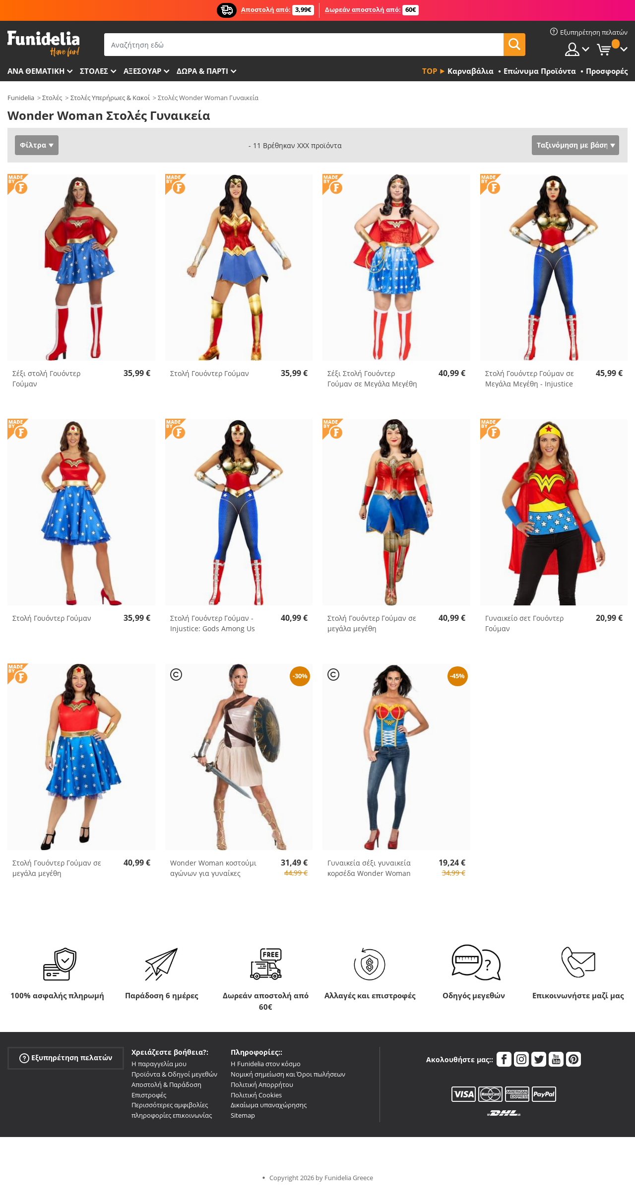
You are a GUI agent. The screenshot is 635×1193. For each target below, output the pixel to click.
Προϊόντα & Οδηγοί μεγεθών (174, 1074)
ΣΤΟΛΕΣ (94, 71)
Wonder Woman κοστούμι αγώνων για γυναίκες (213, 868)
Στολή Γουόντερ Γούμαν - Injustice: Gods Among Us (212, 623)
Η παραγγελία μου (159, 1063)
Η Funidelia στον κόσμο (266, 1063)
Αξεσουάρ (142, 71)
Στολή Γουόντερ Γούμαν (209, 373)
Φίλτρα (33, 145)
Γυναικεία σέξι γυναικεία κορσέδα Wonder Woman (369, 868)
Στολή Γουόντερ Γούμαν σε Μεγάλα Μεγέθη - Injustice (529, 378)
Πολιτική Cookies (256, 1094)
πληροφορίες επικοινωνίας (171, 1115)
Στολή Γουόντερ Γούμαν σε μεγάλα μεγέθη (371, 623)
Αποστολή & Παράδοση (166, 1084)
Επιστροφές (148, 1094)
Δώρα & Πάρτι (202, 71)
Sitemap (243, 1115)
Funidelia (20, 97)
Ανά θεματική (35, 71)
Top (429, 71)
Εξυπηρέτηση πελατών (65, 1058)
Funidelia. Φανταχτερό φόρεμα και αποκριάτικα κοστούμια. (43, 44)
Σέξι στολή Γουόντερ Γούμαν (46, 378)
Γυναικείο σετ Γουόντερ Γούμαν (524, 623)
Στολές (52, 97)
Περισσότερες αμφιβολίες (169, 1104)
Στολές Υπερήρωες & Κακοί (110, 97)
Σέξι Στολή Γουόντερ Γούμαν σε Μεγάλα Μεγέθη (372, 378)
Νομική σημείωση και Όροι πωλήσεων (288, 1074)
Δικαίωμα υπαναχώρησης (269, 1104)
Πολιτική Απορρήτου (262, 1084)
